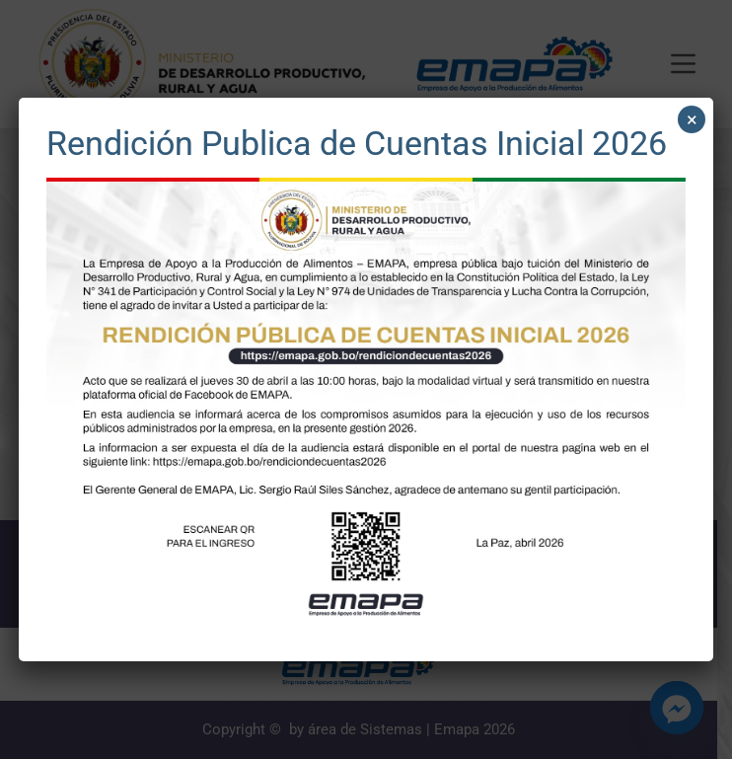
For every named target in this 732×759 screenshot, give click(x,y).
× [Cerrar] (692, 119)
